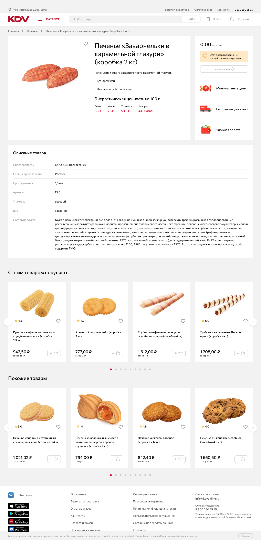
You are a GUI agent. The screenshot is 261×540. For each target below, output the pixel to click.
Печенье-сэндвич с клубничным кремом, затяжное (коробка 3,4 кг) (36, 433)
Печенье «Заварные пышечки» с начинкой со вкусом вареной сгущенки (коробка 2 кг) (96, 435)
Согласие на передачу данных (153, 516)
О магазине (78, 487)
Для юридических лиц (85, 523)
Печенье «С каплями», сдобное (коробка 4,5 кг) (220, 433)
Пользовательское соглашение (154, 509)
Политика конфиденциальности (154, 502)
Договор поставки (145, 487)
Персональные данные (148, 495)
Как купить (223, 3)
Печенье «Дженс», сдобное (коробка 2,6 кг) (156, 433)
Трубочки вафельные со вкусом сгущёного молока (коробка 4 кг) (160, 327)
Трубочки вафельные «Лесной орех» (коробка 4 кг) (220, 327)
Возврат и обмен (82, 516)
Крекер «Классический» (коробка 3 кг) (98, 327)
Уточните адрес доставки (30, 3)
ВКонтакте (25, 488)
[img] (85, 37)
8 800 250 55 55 (244, 3)
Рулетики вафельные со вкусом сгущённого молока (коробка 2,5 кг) (34, 329)
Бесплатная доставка (177, 3)
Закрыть (246, 536)
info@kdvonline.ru (207, 492)
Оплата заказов (203, 3)
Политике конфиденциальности (178, 535)
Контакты (139, 523)
